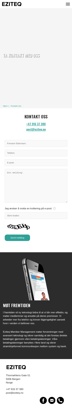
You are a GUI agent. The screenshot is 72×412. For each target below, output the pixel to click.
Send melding (17, 237)
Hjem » (6, 106)
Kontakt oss (16, 106)
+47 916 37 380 (36, 124)
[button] (68, 4)
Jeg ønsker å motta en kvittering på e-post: (28, 208)
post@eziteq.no (36, 129)
